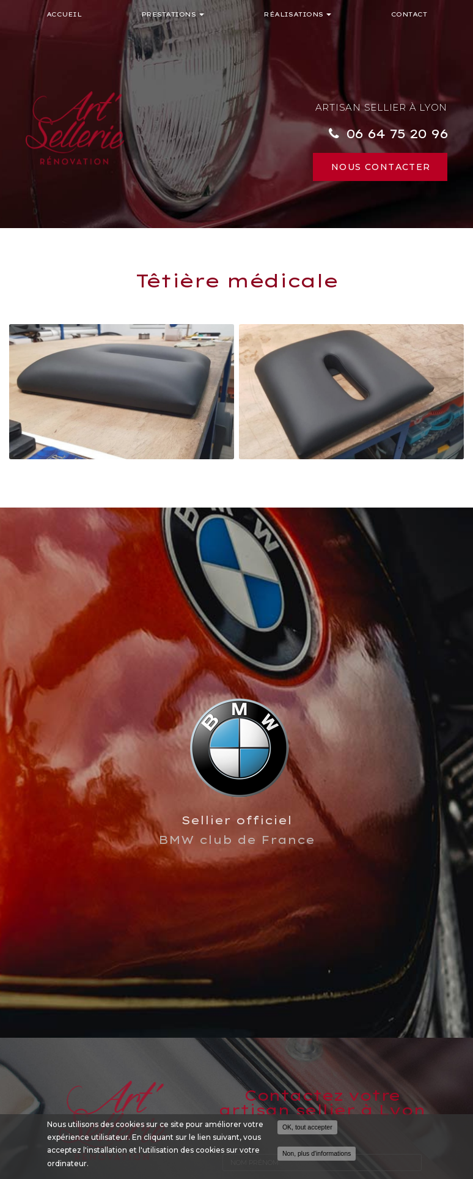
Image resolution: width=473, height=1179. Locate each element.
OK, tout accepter (307, 1127)
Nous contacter (381, 166)
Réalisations (297, 14)
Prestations (173, 14)
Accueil (64, 14)
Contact (409, 14)
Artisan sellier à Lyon (381, 107)
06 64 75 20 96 (396, 133)
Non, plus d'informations (316, 1153)
